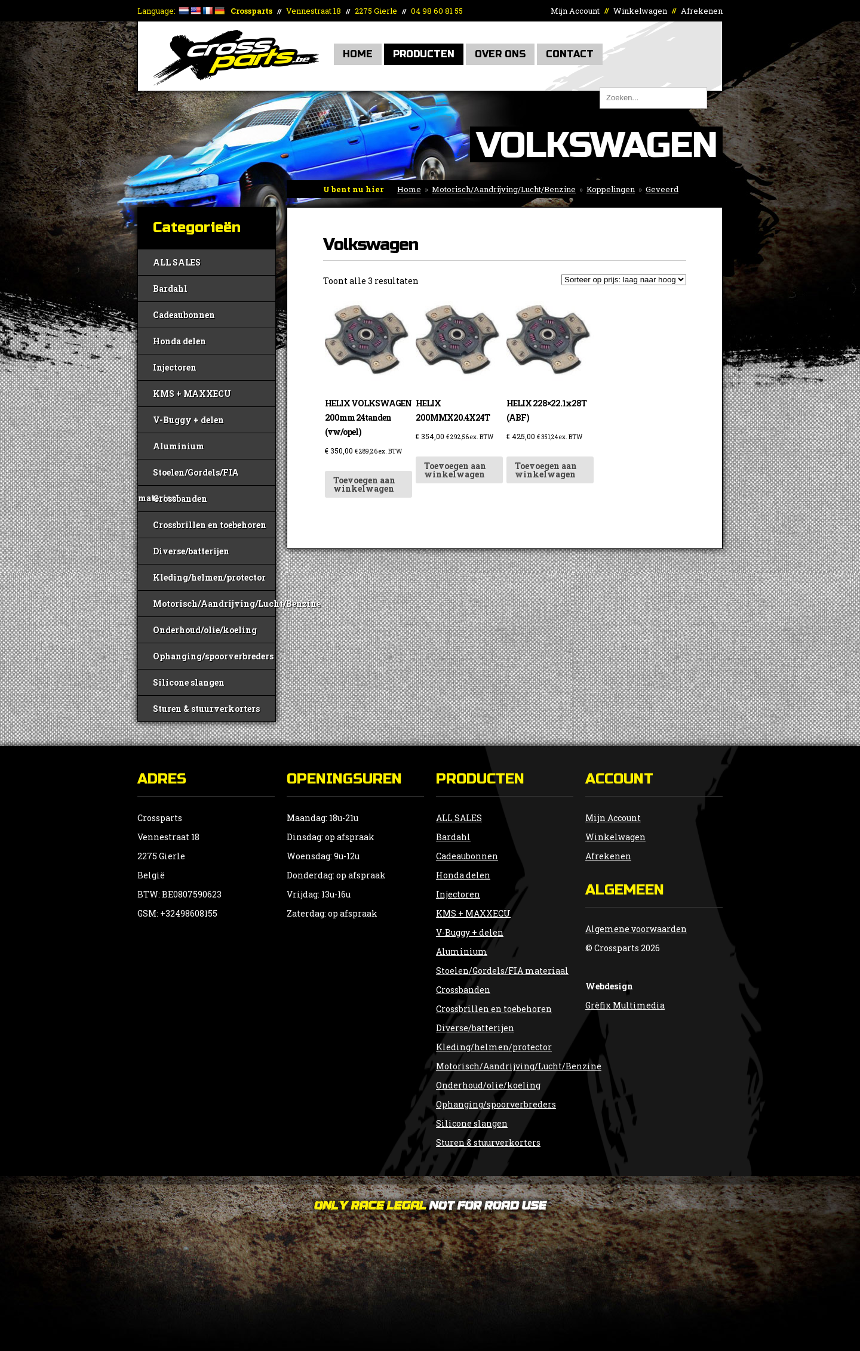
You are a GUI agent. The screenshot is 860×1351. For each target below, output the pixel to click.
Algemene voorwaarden (636, 928)
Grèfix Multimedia (625, 1005)
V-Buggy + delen (188, 419)
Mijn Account (575, 10)
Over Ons (500, 54)
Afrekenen (702, 10)
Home (358, 54)
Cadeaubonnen (184, 314)
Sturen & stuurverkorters (206, 708)
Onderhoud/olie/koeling (205, 630)
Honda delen (179, 341)
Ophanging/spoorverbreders (213, 656)
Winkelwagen (640, 10)
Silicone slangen (189, 682)
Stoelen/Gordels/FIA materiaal (188, 476)
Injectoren (174, 367)
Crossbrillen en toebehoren (209, 524)
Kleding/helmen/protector (209, 577)
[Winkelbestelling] (623, 279)
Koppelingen (610, 189)
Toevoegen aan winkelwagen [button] (364, 484)
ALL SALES (177, 262)
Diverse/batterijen (191, 551)
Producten (423, 54)
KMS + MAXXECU (192, 393)
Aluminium (178, 446)
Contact (570, 54)
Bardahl (170, 288)
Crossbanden (180, 498)
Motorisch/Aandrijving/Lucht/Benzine (504, 189)
